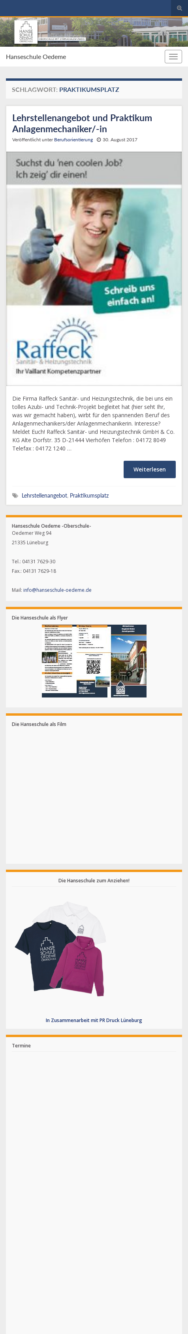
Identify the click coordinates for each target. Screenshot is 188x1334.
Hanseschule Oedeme (36, 56)
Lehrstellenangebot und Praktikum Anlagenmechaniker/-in (82, 123)
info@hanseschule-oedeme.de (57, 590)
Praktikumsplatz (89, 495)
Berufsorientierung (73, 140)
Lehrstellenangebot (44, 495)
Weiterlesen (149, 469)
